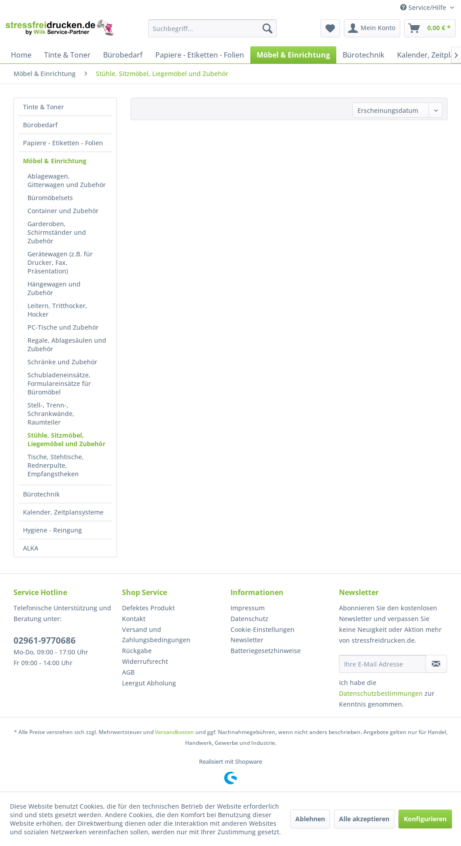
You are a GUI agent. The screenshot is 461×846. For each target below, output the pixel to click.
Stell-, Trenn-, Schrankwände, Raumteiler (50, 413)
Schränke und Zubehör (62, 362)
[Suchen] (267, 28)
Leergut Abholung (149, 683)
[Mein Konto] (372, 28)
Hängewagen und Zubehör (54, 288)
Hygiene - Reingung (52, 530)
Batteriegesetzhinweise (265, 650)
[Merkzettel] (330, 28)
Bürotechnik (41, 494)
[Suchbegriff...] (212, 28)
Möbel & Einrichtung (54, 161)
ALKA (30, 548)
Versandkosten (174, 732)
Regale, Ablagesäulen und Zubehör (66, 344)
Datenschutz (249, 618)
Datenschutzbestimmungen (381, 693)
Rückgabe (137, 650)
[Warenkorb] (430, 28)
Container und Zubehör (63, 210)
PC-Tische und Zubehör (63, 327)
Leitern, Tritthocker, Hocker (57, 309)
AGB (128, 672)
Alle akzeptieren (364, 819)
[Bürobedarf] (123, 54)
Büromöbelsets (50, 197)
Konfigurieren (425, 819)
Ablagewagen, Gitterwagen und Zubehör (66, 180)
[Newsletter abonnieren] (436, 664)
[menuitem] (212, 28)
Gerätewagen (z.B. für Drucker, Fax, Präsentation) (60, 262)
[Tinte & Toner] (67, 54)
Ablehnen (310, 819)
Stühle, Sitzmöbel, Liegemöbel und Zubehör (66, 439)
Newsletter (246, 640)
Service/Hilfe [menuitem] (424, 7)
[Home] (21, 54)
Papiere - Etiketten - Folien (63, 143)
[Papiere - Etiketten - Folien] (199, 54)
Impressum (247, 608)
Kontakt (133, 618)
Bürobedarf (40, 125)
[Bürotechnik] (363, 54)
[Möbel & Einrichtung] (293, 54)
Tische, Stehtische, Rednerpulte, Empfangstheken (55, 465)
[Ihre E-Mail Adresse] (382, 664)
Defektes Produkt (148, 608)
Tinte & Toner (43, 107)
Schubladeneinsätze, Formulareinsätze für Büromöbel (59, 383)
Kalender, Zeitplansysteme (63, 512)
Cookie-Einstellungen (262, 629)
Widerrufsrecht (145, 661)
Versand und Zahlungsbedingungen (156, 635)
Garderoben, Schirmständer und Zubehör (56, 232)
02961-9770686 (45, 640)
